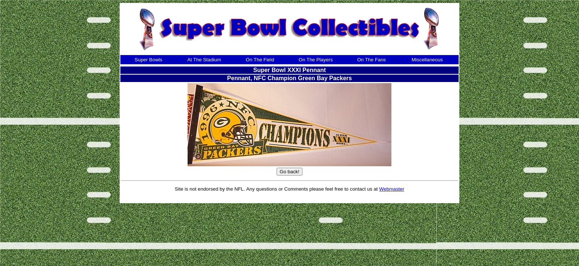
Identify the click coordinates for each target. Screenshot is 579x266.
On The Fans (371, 59)
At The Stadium (204, 59)
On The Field (260, 59)
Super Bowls (148, 59)
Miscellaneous (427, 59)
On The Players (316, 59)
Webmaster (391, 189)
